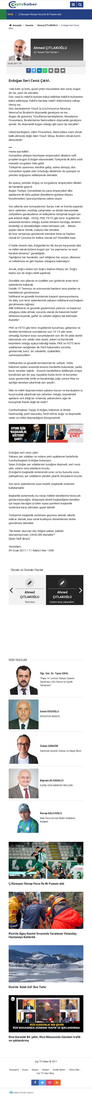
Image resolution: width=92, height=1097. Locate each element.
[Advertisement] (46, 630)
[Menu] (73, 4)
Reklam (45, 1070)
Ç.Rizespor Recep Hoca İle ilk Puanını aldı (40, 14)
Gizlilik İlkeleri (59, 1070)
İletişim (35, 1070)
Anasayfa (14, 1070)
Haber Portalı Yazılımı (23, 1092)
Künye (25, 1070)
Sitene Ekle (74, 1070)
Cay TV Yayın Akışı (45, 1073)
